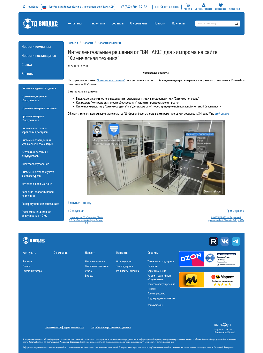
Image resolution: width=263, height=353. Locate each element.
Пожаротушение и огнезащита (40, 204)
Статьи (27, 65)
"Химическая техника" (111, 80)
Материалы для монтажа (37, 184)
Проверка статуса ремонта (161, 284)
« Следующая (76, 211)
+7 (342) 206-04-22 (134, 7)
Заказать (27, 261)
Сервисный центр (157, 271)
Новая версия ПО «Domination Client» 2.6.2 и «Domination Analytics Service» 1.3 (86, 220)
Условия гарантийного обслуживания (159, 277)
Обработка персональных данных (111, 327)
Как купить (97, 23)
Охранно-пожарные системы (39, 108)
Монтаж (152, 289)
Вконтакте (224, 241)
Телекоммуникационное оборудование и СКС (36, 214)
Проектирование (156, 293)
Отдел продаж (124, 261)
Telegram (236, 241)
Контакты (178, 23)
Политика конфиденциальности (64, 327)
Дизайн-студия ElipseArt (225, 332)
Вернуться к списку (79, 203)
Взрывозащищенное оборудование (34, 98)
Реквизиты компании (128, 271)
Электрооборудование (35, 164)
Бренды (27, 74)
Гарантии (153, 266)
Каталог (77, 23)
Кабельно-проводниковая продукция (38, 194)
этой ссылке (222, 113)
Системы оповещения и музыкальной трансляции (37, 142)
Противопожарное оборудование (33, 118)
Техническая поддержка (161, 261)
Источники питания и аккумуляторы (35, 154)
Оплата (26, 266)
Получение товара (32, 271)
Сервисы (117, 23)
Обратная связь (167, 7)
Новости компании (36, 47)
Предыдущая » (235, 211)
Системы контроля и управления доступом (35, 130)
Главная (73, 43)
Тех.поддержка (124, 266)
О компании (138, 23)
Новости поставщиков (39, 56)
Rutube (213, 241)
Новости (159, 23)
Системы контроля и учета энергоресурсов (38, 174)
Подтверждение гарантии (161, 298)
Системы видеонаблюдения (39, 88)
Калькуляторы (155, 305)
